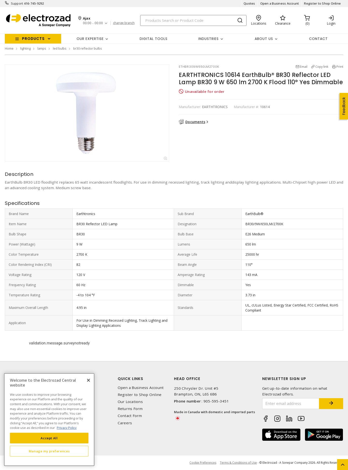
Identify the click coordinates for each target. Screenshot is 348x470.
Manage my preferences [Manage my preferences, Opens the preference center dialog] (49, 451)
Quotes (249, 3)
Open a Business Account (279, 3)
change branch (124, 23)
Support (17, 3)
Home (9, 48)
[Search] (193, 20)
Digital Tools (153, 38)
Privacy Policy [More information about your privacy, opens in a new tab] (67, 427)
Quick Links (130, 378)
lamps (41, 48)
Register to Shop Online (322, 3)
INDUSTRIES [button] (208, 38)
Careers (125, 423)
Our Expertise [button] (90, 38)
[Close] (88, 380)
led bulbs (59, 48)
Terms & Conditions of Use (238, 463)
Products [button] (33, 38)
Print (339, 66)
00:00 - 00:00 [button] (93, 23)
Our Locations (130, 401)
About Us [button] (264, 38)
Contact (318, 38)
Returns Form (130, 408)
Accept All (49, 438)
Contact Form (130, 415)
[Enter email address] (290, 403)
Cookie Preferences (202, 462)
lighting (25, 48)
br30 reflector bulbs (87, 48)
